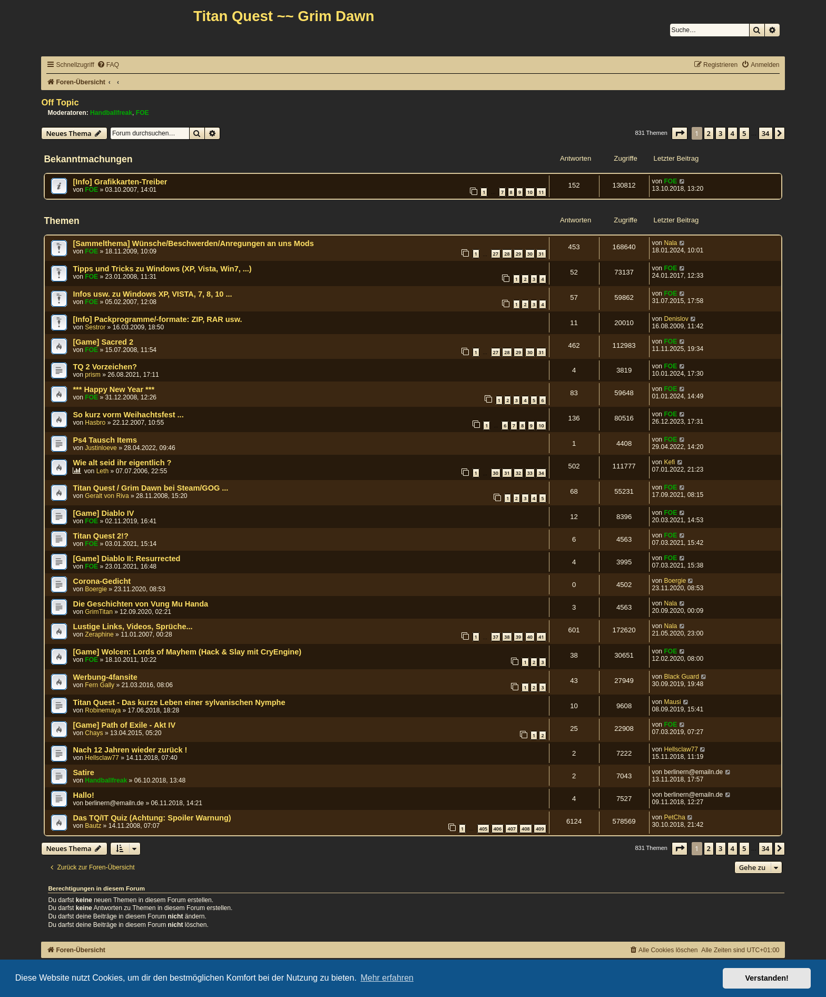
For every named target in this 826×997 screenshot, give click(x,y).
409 (540, 828)
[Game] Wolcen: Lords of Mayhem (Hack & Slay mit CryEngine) (187, 652)
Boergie (96, 589)
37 (495, 636)
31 (541, 253)
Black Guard (681, 676)
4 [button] (732, 133)
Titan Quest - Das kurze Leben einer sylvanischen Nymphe (179, 702)
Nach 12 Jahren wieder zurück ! (130, 750)
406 (498, 828)
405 (483, 828)
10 (530, 192)
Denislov (676, 318)
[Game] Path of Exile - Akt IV (124, 725)
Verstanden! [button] (767, 978)
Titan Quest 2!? (100, 536)
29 (518, 253)
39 (518, 636)
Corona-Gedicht (102, 581)
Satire (83, 772)
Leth (102, 471)
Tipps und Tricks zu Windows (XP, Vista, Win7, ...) (162, 269)
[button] (679, 133)
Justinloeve (101, 448)
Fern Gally (99, 685)
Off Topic (59, 102)
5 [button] (744, 133)
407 (511, 828)
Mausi (672, 702)
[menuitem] (108, 65)
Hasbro (95, 422)
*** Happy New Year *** (113, 389)
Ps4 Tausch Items (105, 440)
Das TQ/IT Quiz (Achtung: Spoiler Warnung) (152, 818)
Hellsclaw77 (102, 757)
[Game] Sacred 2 (103, 342)
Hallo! (83, 795)
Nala (670, 243)
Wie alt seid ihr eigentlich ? (122, 462)
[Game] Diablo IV (103, 513)
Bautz (93, 825)
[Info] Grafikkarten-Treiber (120, 182)
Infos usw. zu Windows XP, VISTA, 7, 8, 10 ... (152, 294)
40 (530, 636)
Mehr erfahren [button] (387, 977)
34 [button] (766, 133)
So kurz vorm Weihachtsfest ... (128, 414)
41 (541, 636)
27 (495, 253)
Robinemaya (103, 710)
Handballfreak (111, 112)
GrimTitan (99, 611)
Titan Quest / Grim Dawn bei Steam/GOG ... (150, 488)
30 (530, 253)
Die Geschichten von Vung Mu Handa (140, 604)
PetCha (674, 817)
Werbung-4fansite (105, 677)
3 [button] (720, 133)
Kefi (669, 462)
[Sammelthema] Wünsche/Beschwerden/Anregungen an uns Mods (193, 243)
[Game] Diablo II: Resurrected (126, 558)
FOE (142, 112)
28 (506, 253)
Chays (94, 733)
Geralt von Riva (107, 496)
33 (530, 473)
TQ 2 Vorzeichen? (105, 367)
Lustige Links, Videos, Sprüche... (132, 626)
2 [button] (709, 133)
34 (541, 473)
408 (525, 828)
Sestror (95, 327)
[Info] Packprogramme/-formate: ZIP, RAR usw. (157, 319)
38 (506, 636)
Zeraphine (99, 634)
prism (93, 374)
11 (541, 192)
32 (518, 473)
